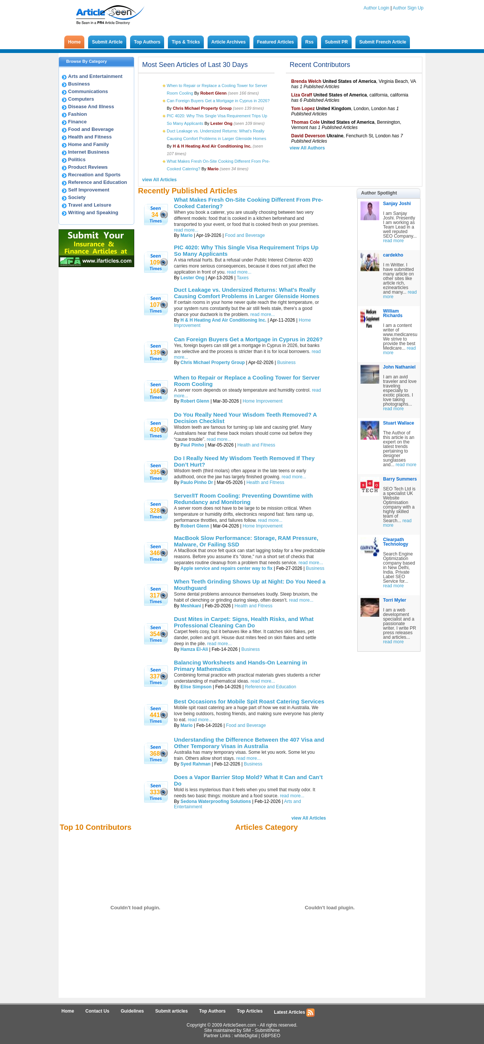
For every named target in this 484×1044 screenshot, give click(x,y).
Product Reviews (88, 167)
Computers (81, 99)
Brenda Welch (306, 81)
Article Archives (228, 42)
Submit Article (107, 42)
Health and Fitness (90, 137)
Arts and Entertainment (95, 76)
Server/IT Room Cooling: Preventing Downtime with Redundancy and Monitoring (243, 498)
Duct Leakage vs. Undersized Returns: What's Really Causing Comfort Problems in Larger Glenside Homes (246, 292)
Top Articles (250, 1011)
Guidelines (132, 1011)
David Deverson (308, 135)
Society (76, 197)
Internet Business (88, 152)
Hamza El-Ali (194, 649)
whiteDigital (245, 1035)
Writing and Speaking (93, 212)
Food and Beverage (91, 129)
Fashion (77, 114)
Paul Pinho (192, 445)
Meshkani (190, 605)
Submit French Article (382, 42)
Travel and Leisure (89, 205)
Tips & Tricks (186, 42)
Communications (88, 91)
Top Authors (147, 42)
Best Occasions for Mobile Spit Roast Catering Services (249, 701)
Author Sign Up (408, 8)
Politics (76, 159)
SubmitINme (267, 1030)
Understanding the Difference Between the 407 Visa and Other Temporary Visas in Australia (249, 742)
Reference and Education (97, 182)
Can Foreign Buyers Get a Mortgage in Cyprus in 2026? (218, 100)
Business (79, 84)
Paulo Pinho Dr (196, 482)
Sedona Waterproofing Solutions (215, 801)
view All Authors (307, 148)
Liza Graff (301, 95)
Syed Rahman (195, 764)
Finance (77, 121)
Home (74, 42)
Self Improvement (88, 190)
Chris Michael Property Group (212, 362)
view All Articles (159, 179)
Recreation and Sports (94, 174)
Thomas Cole (305, 122)
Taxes (242, 277)
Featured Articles (275, 42)
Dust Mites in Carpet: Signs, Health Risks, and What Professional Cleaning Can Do (243, 622)
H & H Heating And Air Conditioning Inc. (223, 320)
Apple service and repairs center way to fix (226, 568)
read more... (239, 272)
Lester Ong (192, 277)
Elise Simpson (195, 686)
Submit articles (171, 1011)
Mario (186, 235)
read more (393, 240)
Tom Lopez (303, 108)
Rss (309, 42)
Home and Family (88, 144)
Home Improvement (262, 401)
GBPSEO (271, 1035)
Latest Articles (294, 1012)
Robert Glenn (194, 401)
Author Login (376, 8)
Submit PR (336, 42)
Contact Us (97, 1011)
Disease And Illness (91, 106)
